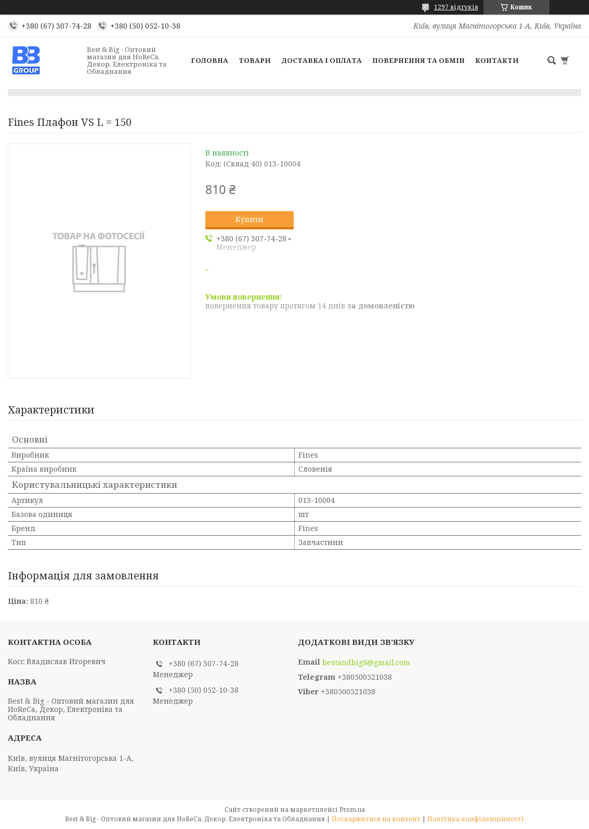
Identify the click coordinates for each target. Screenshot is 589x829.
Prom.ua (352, 809)
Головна (209, 60)
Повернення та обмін (418, 60)
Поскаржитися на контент (376, 818)
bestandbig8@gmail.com (366, 662)
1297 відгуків (456, 7)
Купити (249, 219)
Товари (255, 60)
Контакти (497, 60)
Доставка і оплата (321, 60)
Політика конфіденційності (475, 818)
